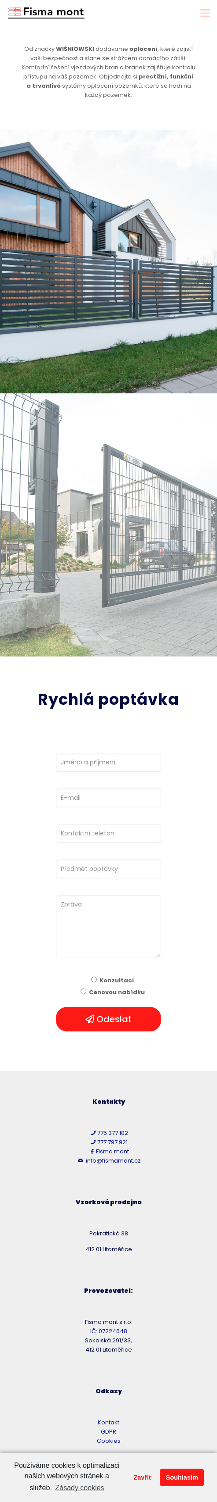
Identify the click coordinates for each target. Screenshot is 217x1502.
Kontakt (108, 1422)
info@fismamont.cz (108, 1160)
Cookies (109, 1441)
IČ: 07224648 (108, 1331)
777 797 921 (108, 1142)
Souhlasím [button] (182, 1477)
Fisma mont (108, 1151)
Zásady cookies (79, 1487)
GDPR (108, 1431)
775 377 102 (108, 1133)
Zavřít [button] (142, 1477)
